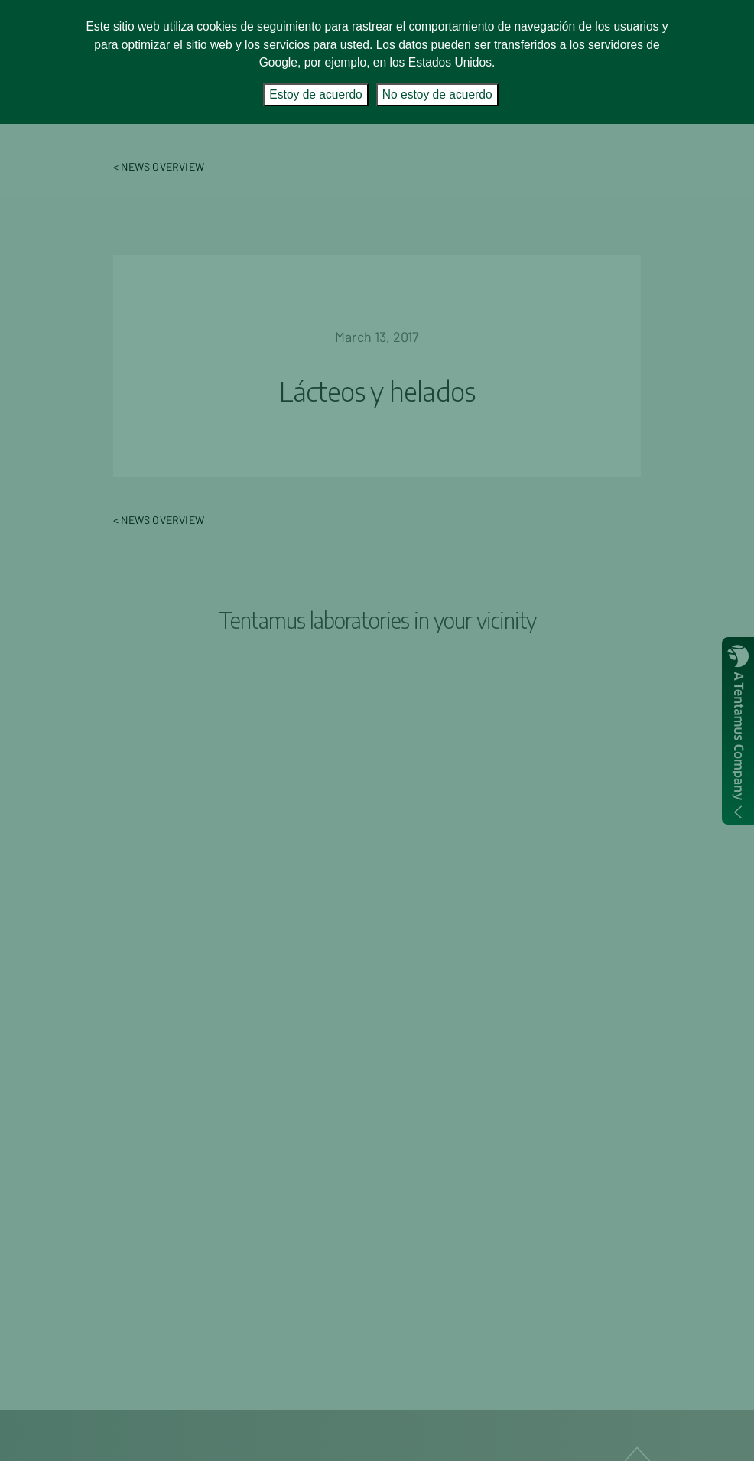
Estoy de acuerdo (315, 94)
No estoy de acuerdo (437, 94)
